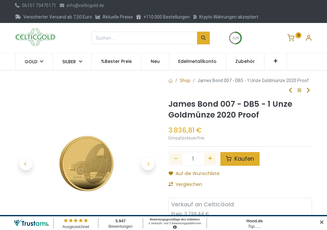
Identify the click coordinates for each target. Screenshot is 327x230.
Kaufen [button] (240, 159)
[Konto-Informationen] (308, 38)
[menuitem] (116, 61)
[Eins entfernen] (176, 159)
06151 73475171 (35, 5)
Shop (185, 80)
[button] (275, 61)
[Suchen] (203, 38)
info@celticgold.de (82, 5)
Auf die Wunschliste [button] (194, 173)
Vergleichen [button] (185, 184)
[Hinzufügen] (210, 159)
